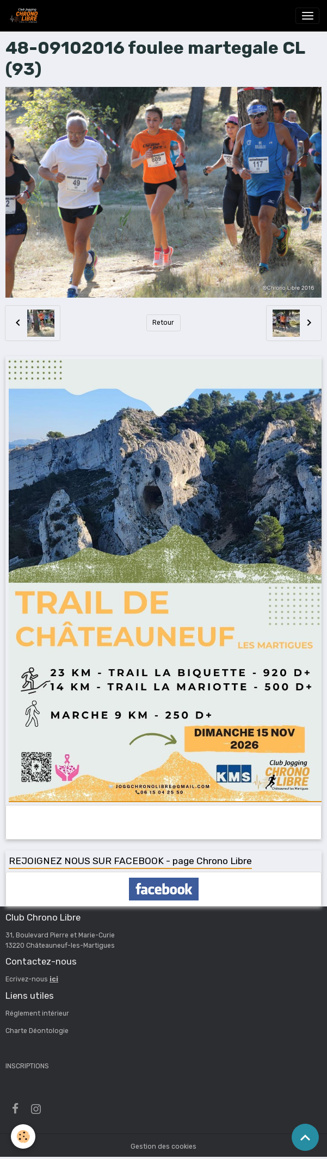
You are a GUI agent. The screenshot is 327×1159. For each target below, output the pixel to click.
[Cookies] (23, 1136)
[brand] (25, 16)
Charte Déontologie (37, 1031)
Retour (163, 322)
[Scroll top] (305, 1137)
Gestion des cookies (163, 1146)
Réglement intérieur (37, 1013)
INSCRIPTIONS (27, 1066)
